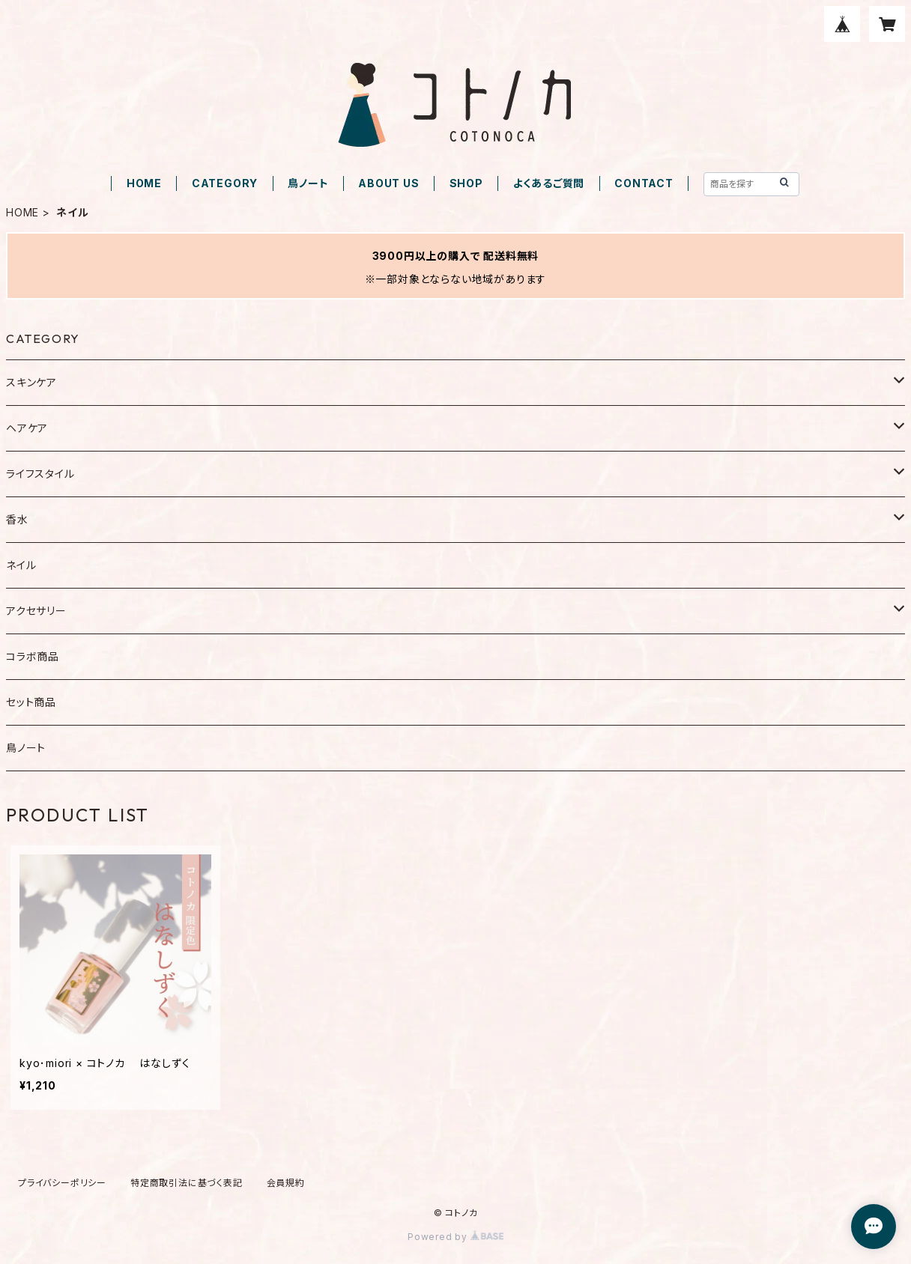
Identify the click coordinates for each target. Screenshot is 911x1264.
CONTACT (644, 183)
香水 (17, 519)
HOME (144, 183)
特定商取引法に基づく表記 (186, 1182)
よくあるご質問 (549, 183)
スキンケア (31, 382)
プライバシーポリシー (62, 1182)
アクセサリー (36, 610)
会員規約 (286, 1182)
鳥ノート (308, 183)
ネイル (21, 565)
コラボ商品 (32, 656)
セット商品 (31, 702)
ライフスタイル (40, 473)
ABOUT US (388, 183)
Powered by (455, 1236)
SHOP (466, 183)
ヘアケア (27, 428)
